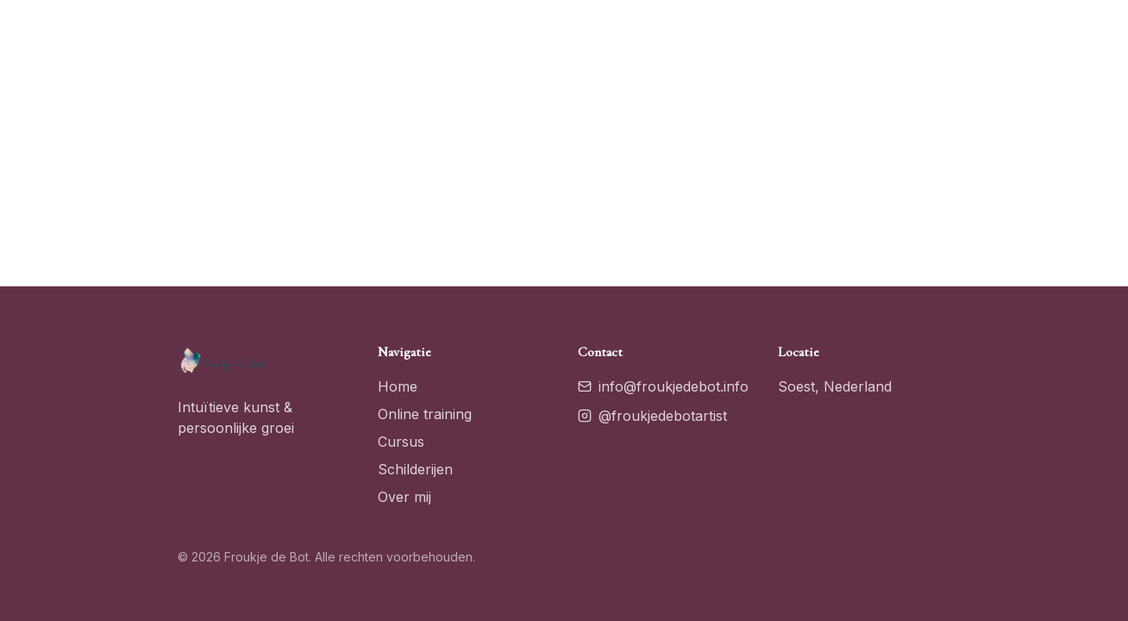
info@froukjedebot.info (663, 386)
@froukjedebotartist (652, 415)
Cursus (401, 441)
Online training (425, 414)
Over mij (404, 496)
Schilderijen (415, 469)
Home (397, 386)
